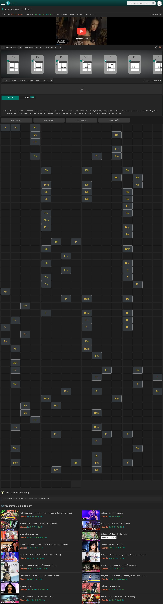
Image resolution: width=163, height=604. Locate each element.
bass (46, 80)
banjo (38, 80)
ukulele (22, 80)
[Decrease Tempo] (3, 47)
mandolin (30, 80)
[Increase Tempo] (20, 47)
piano (14, 80)
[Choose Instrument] (51, 80)
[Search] (153, 3)
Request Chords (109, 537)
